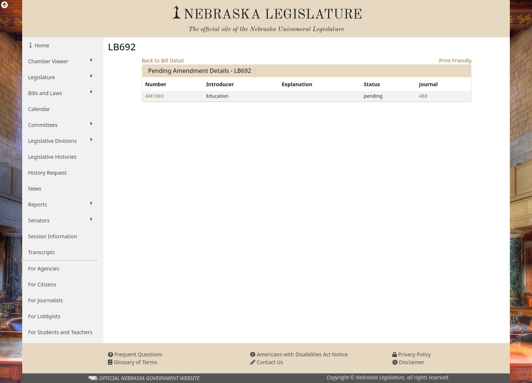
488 (423, 96)
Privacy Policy (411, 354)
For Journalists (45, 300)
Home (41, 45)
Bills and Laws (60, 93)
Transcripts (41, 252)
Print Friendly (455, 60)
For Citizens (42, 284)
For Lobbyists (44, 316)
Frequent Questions (135, 354)
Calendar (39, 108)
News (34, 188)
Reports (60, 204)
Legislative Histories (52, 156)
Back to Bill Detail (163, 60)
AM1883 (154, 96)
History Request (47, 172)
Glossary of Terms (132, 362)
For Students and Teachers (60, 332)
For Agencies (43, 268)
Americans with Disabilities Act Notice (299, 354)
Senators (60, 220)
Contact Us (266, 362)
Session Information (52, 236)
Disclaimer (408, 362)
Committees (60, 124)
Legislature (60, 77)
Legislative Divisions (60, 140)
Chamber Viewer (60, 61)
